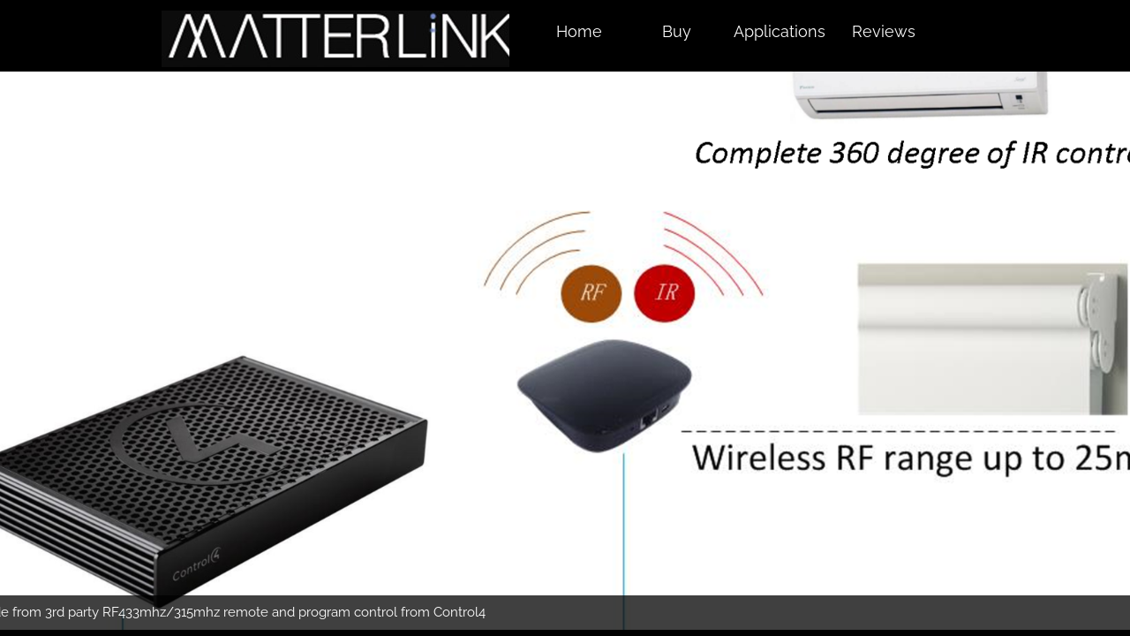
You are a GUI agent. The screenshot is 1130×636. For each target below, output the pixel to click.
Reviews (883, 31)
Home (579, 31)
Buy (676, 31)
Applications (779, 31)
